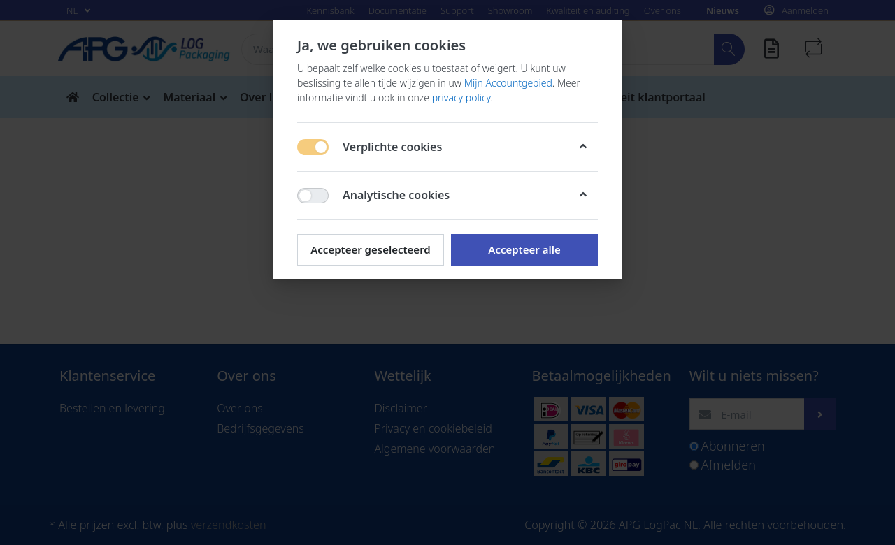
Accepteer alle (524, 249)
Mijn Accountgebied (508, 82)
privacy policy (461, 97)
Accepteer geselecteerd (370, 249)
